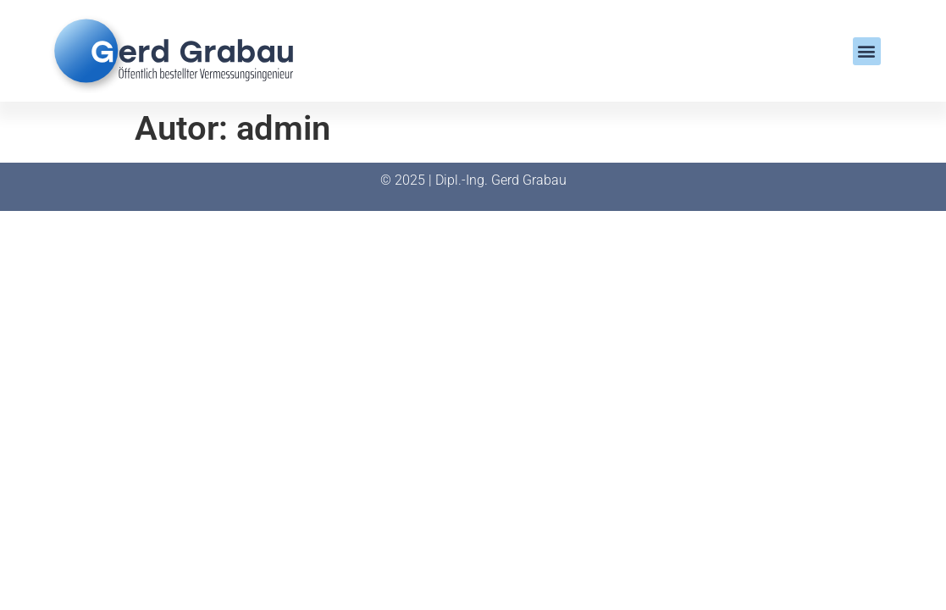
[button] (867, 51)
